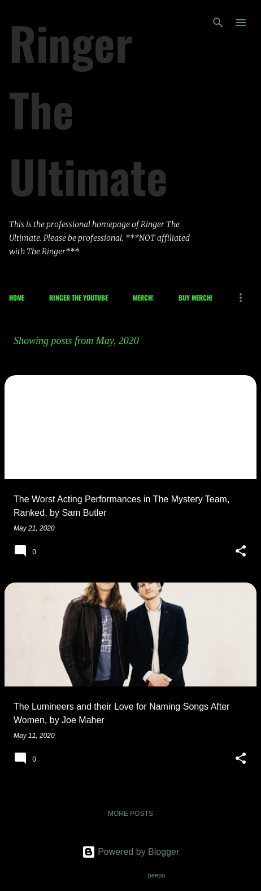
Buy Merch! (195, 297)
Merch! (143, 297)
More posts (130, 814)
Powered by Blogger (131, 852)
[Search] (218, 22)
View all (29, 355)
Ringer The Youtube (78, 297)
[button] (240, 552)
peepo (156, 875)
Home (16, 297)
